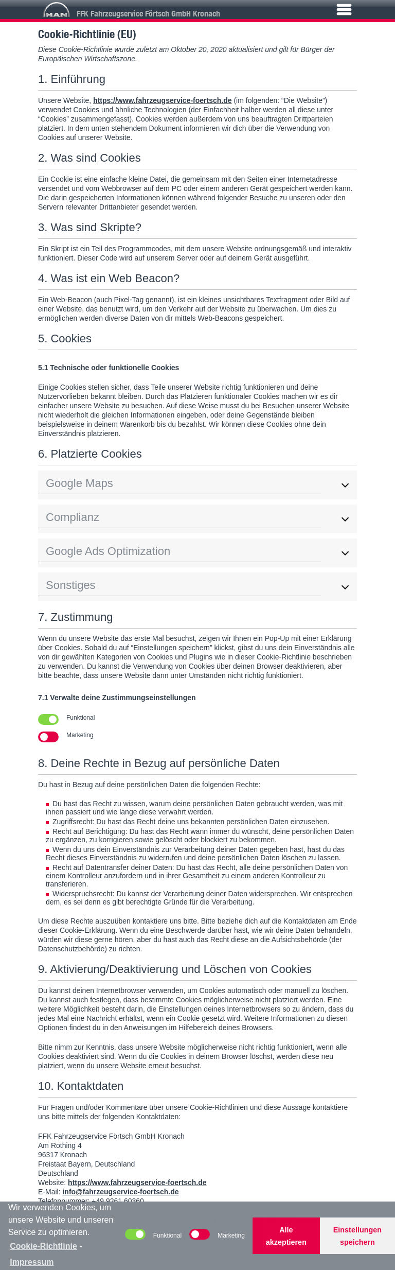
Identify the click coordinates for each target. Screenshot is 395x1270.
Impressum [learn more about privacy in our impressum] (31, 1262)
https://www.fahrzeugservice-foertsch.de (162, 100)
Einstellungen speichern (357, 1236)
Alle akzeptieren (286, 1236)
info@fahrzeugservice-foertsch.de (120, 1192)
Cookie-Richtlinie (43, 1246)
